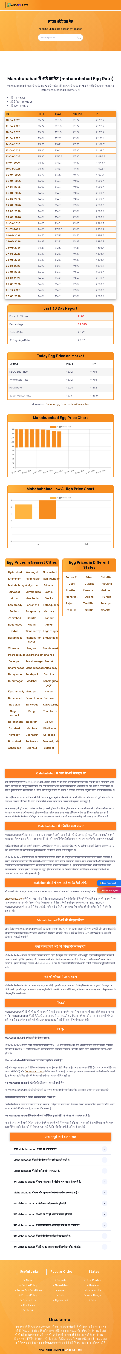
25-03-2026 (13, 266)
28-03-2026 (13, 247)
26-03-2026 (13, 259)
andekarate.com (14, 898)
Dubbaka (49, 698)
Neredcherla (15, 721)
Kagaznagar (50, 631)
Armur (49, 624)
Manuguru (32, 691)
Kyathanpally (16, 691)
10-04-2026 (13, 168)
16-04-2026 (13, 132)
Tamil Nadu (90, 603)
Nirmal (14, 598)
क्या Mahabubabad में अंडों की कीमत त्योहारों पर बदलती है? (42, 1236)
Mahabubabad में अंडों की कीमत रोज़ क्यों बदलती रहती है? (42, 1160)
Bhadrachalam (34, 655)
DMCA (28, 1310)
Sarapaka (49, 734)
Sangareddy (33, 611)
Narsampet (15, 698)
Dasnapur (32, 734)
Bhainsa (49, 655)
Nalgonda (32, 585)
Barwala (60, 1280)
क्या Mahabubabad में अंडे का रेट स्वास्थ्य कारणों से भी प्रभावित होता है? (47, 1247)
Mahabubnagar (17, 585)
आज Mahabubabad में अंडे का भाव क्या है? (35, 1149)
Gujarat (89, 583)
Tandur (49, 618)
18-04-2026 (13, 120)
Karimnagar (33, 578)
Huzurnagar (15, 681)
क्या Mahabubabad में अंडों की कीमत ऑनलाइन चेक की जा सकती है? (47, 1225)
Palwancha (32, 605)
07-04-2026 (13, 187)
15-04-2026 (13, 138)
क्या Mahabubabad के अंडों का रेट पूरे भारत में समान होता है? (43, 1214)
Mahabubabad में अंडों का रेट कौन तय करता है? (37, 1171)
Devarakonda (34, 698)
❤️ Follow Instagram (109, 890)
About (28, 1280)
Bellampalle (15, 637)
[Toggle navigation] (113, 5)
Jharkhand (72, 590)
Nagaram (31, 721)
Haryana (106, 583)
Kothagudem (51, 605)
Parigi (31, 711)
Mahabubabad (34, 668)
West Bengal (108, 610)
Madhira (32, 728)
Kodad (32, 624)
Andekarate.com (34, 1071)
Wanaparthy (33, 631)
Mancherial (32, 598)
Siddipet (49, 748)
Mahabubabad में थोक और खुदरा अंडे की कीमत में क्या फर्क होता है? (46, 1192)
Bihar (89, 577)
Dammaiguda (51, 741)
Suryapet (14, 592)
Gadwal (14, 631)
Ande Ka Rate (73, 1349)
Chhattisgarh (109, 577)
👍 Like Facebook (107, 882)
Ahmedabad (60, 1285)
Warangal (32, 572)
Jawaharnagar (34, 661)
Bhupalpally (50, 668)
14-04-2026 (13, 144)
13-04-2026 (13, 150)
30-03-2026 (13, 235)
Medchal (31, 681)
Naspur (49, 691)
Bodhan (14, 611)
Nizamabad (50, 572)
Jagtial (49, 592)
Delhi (72, 583)
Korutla (31, 618)
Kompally (14, 734)
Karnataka (89, 590)
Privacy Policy (28, 1295)
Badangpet (15, 624)
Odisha (89, 596)
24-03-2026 (13, 272)
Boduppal (14, 661)
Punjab (106, 596)
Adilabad (49, 585)
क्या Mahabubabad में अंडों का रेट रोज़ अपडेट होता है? (40, 1203)
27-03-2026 (13, 253)
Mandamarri (50, 648)
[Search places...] (60, 37)
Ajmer (60, 1290)
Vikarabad (14, 648)
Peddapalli (32, 674)
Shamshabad (16, 668)
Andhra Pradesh (75, 577)
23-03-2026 (13, 278)
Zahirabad (14, 618)
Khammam (14, 578)
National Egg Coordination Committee (67, 404)
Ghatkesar (49, 728)
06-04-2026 (13, 193)
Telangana (107, 603)
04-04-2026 (13, 205)
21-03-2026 (13, 290)
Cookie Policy (28, 1285)
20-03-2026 (13, 296)
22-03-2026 (13, 284)
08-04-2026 (13, 181)
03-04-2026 (13, 211)
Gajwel (49, 721)
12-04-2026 (13, 156)
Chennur (31, 748)
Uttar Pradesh (74, 610)
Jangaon (31, 648)
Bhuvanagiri (50, 637)
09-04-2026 (13, 174)
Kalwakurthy (50, 704)
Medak (49, 661)
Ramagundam (51, 578)
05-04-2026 (13, 199)
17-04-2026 (13, 126)
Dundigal (49, 674)
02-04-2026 (13, 217)
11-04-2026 (13, 162)
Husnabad (14, 741)
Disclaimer (28, 1305)
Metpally (49, 611)
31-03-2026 (13, 229)
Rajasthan (72, 603)
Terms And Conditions (28, 1290)
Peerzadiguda (17, 655)
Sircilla (49, 598)
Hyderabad (15, 572)
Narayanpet (15, 674)
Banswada (32, 704)
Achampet (14, 748)
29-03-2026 (13, 241)
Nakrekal (14, 704)
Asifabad (14, 728)
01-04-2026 (13, 223)
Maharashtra (74, 596)
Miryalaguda (33, 592)
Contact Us (28, 1300)
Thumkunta (50, 711)
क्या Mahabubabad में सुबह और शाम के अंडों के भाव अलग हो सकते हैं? (47, 1181)
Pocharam (32, 741)
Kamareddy (15, 605)
